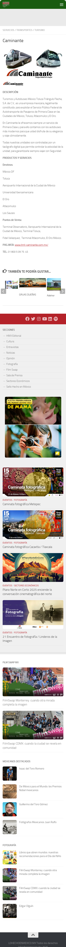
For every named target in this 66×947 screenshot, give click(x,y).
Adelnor (51, 295)
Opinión (10, 358)
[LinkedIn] (50, 319)
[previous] (3, 291)
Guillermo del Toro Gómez (33, 804)
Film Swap (12, 369)
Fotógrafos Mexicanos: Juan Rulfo (37, 822)
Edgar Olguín (26, 906)
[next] (62, 291)
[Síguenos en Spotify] (56, 319)
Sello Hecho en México (18, 386)
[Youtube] (44, 319)
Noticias (10, 352)
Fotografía (12, 364)
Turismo (39, 30)
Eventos (7, 500)
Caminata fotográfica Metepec (21, 504)
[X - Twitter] (33, 319)
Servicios (8, 30)
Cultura (10, 341)
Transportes (24, 30)
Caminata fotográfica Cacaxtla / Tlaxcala (27, 547)
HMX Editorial (13, 335)
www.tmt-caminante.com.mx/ (31, 244)
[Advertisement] (34, 16)
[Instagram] (39, 319)
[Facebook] (27, 319)
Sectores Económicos (18, 381)
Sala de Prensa (14, 375)
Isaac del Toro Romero (31, 768)
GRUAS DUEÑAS (27, 294)
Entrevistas (12, 347)
